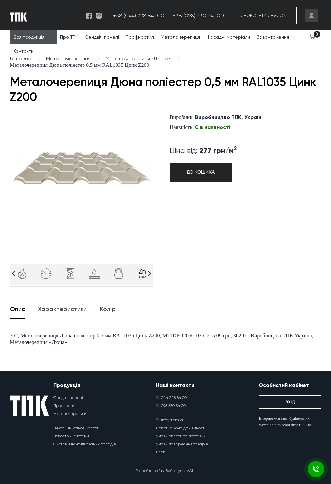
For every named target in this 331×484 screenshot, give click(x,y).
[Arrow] (13, 273)
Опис (17, 309)
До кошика (201, 172)
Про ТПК (69, 37)
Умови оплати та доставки (181, 436)
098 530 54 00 (171, 405)
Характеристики (62, 309)
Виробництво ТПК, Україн (228, 117)
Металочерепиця (180, 37)
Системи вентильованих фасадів (84, 444)
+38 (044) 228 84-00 (138, 15)
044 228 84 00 (171, 397)
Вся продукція (28, 37)
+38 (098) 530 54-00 (198, 15)
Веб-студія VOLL (180, 470)
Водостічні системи (71, 436)
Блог (160, 452)
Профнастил (140, 37)
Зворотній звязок (263, 15)
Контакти (23, 51)
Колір (108, 309)
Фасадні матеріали (228, 37)
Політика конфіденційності (180, 428)
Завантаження (273, 37)
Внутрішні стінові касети (76, 428)
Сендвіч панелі (102, 37)
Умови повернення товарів (182, 444)
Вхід (290, 402)
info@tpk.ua (169, 420)
